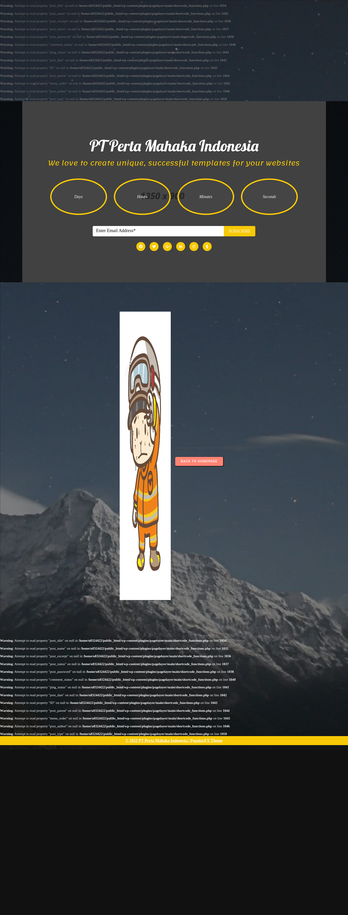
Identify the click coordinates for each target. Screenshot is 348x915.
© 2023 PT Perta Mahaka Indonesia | (158, 744)
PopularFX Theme (206, 744)
